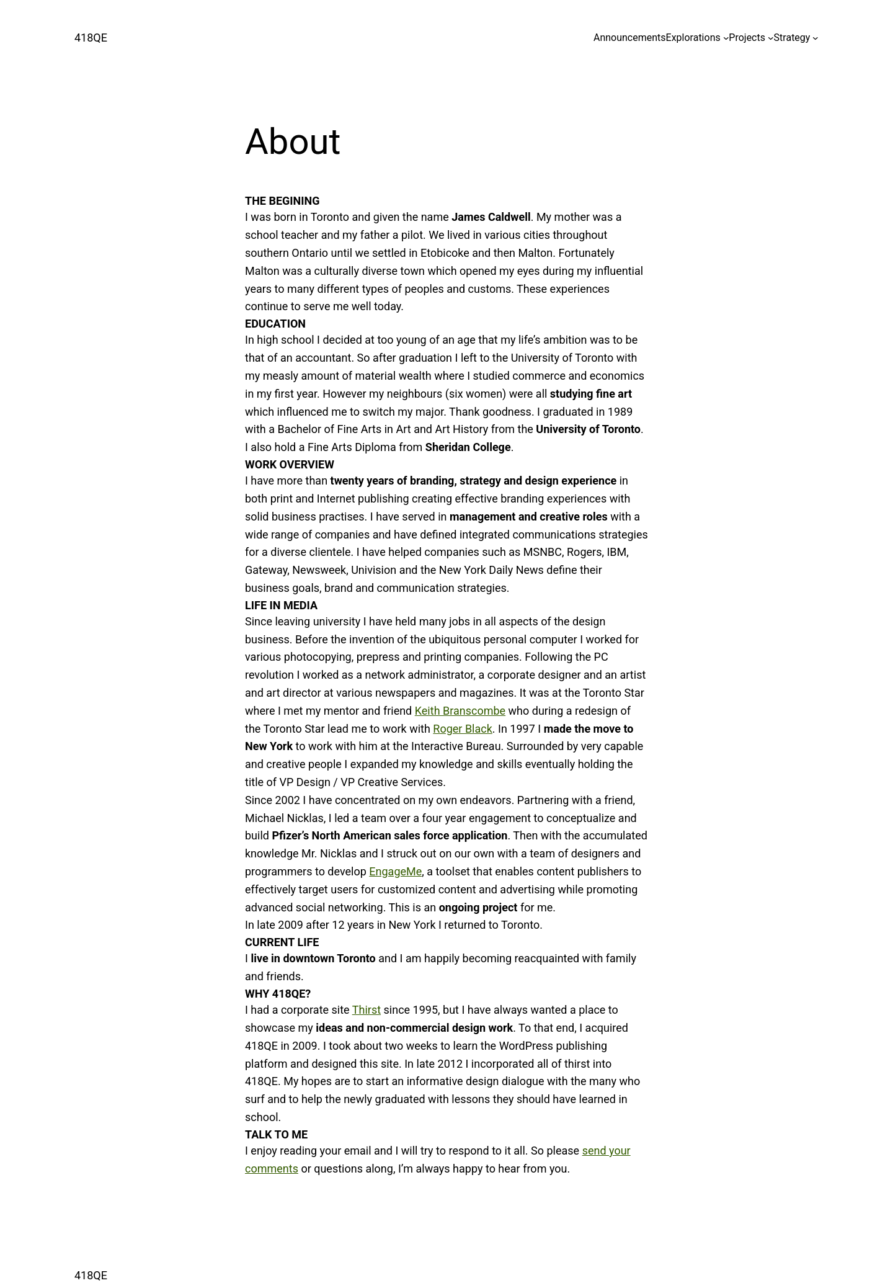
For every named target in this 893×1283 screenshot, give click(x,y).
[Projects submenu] (771, 38)
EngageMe (395, 871)
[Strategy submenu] (815, 38)
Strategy (792, 37)
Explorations (693, 37)
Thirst (366, 1009)
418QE (90, 37)
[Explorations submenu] (726, 38)
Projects (747, 37)
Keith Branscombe (460, 710)
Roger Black (462, 728)
